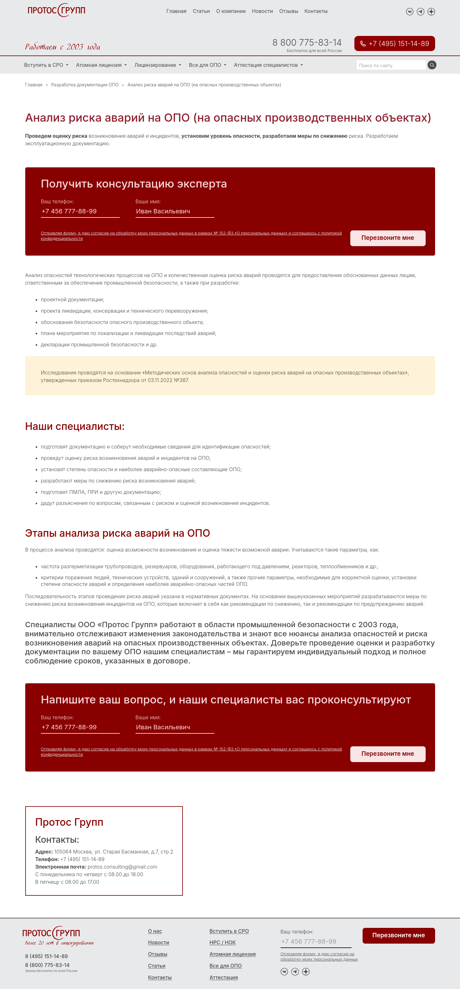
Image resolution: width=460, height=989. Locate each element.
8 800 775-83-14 (307, 42)
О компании (231, 11)
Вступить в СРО (44, 65)
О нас (155, 931)
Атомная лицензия (99, 65)
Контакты (316, 11)
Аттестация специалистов (266, 65)
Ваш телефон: (57, 201)
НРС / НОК (223, 942)
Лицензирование (156, 65)
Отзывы (288, 11)
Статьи (201, 11)
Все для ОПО (206, 65)
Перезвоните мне (388, 237)
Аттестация (224, 977)
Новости (262, 11)
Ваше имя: (148, 201)
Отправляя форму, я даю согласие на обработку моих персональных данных (319, 956)
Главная (176, 11)
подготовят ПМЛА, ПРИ (69, 492)
